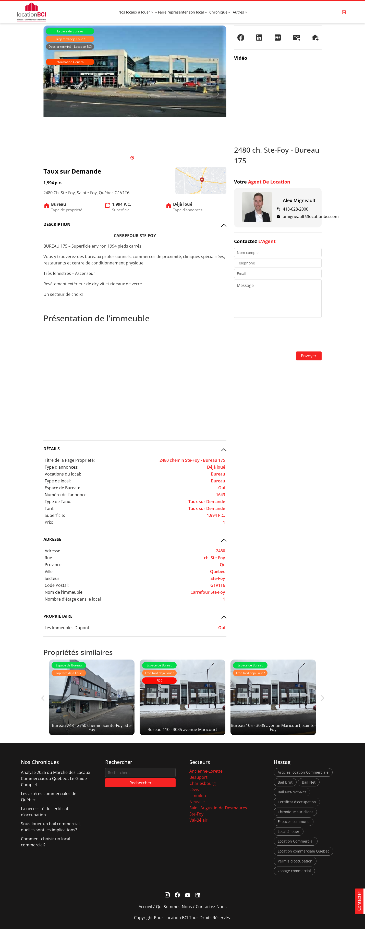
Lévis (194, 797)
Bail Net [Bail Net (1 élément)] (308, 790)
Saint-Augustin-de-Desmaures (218, 816)
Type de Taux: (58, 501)
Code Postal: (57, 585)
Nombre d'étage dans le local (73, 599)
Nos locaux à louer (134, 12)
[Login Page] (344, 12)
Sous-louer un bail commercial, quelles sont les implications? (51, 835)
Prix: (49, 522)
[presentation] (278, 335)
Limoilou (197, 803)
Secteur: (52, 578)
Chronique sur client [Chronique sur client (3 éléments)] (295, 819)
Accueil (145, 914)
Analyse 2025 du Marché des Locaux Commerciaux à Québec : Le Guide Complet (55, 786)
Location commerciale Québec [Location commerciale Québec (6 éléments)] (303, 859)
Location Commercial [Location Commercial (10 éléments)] (295, 849)
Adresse (52, 551)
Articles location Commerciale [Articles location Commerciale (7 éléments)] (303, 780)
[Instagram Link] (167, 903)
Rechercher (140, 790)
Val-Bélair (198, 828)
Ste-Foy (196, 822)
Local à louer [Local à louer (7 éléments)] (288, 839)
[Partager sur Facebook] (240, 37)
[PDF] (277, 37)
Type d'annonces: (61, 467)
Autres (238, 12)
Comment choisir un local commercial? (45, 850)
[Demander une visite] (315, 37)
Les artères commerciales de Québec (48, 804)
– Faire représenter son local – (181, 12)
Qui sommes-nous (174, 914)
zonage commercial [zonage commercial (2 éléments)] (294, 878)
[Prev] (51, 94)
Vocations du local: (63, 474)
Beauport (198, 785)
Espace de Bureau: (62, 488)
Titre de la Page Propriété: (70, 460)
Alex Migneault (299, 200)
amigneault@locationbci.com (311, 216)
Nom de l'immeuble (63, 592)
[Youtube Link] (187, 903)
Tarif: (49, 508)
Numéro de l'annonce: (66, 494)
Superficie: (55, 515)
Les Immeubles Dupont (67, 627)
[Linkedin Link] (197, 903)
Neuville (197, 809)
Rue (48, 558)
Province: (54, 564)
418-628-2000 (295, 209)
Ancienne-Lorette (206, 779)
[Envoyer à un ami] (296, 37)
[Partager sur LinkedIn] (259, 37)
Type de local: (58, 481)
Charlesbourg (202, 791)
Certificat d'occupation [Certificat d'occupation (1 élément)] (297, 809)
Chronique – (219, 12)
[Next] (218, 94)
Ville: (49, 571)
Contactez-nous (211, 914)
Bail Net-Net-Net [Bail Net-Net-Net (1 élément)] (292, 799)
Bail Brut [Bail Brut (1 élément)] (285, 790)
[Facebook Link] (177, 903)
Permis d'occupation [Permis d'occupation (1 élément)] (295, 868)
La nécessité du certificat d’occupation (44, 819)
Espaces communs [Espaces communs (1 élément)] (293, 829)
